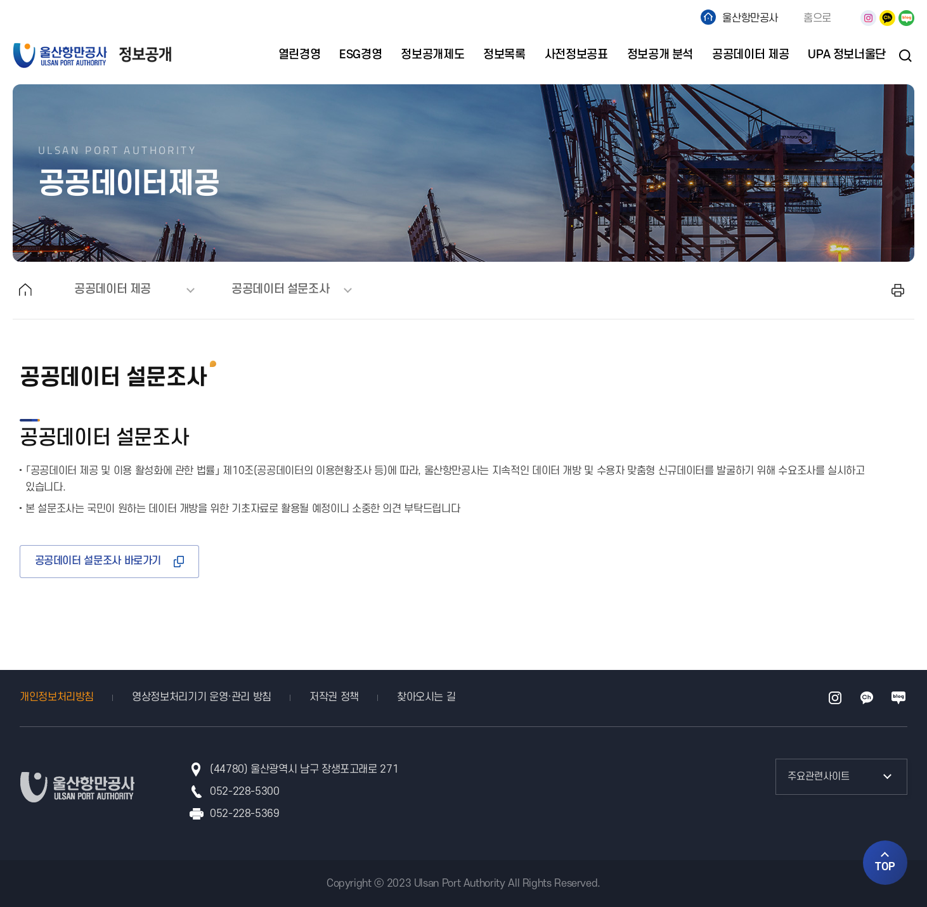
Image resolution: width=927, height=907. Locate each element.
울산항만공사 (750, 18)
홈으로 (817, 18)
